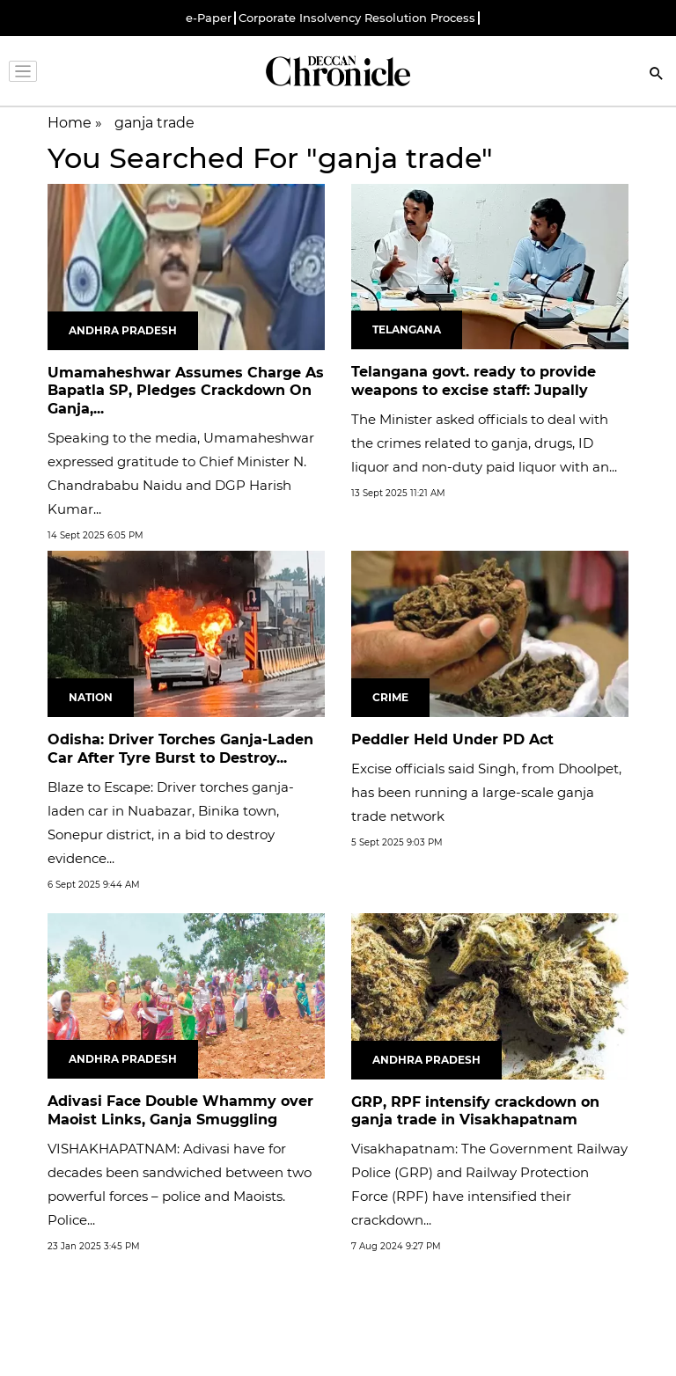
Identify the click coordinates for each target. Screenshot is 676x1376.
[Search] (656, 75)
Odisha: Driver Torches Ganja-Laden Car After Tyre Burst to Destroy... (180, 748)
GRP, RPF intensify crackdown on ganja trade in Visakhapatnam (475, 1111)
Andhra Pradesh (123, 330)
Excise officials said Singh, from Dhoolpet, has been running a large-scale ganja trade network (486, 792)
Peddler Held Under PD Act (452, 739)
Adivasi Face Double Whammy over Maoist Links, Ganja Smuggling (180, 1110)
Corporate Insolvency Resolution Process (357, 18)
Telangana (406, 329)
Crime (390, 697)
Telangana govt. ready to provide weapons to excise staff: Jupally (473, 381)
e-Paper (208, 18)
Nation (91, 697)
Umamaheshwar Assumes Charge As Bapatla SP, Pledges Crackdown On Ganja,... (186, 391)
